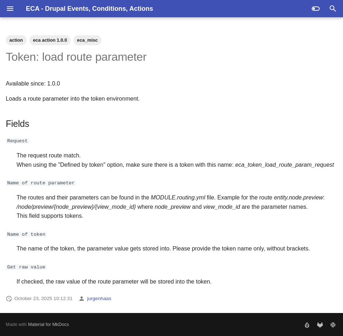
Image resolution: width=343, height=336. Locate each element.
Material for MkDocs (48, 324)
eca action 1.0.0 (50, 40)
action (16, 40)
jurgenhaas (99, 298)
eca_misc (87, 40)
